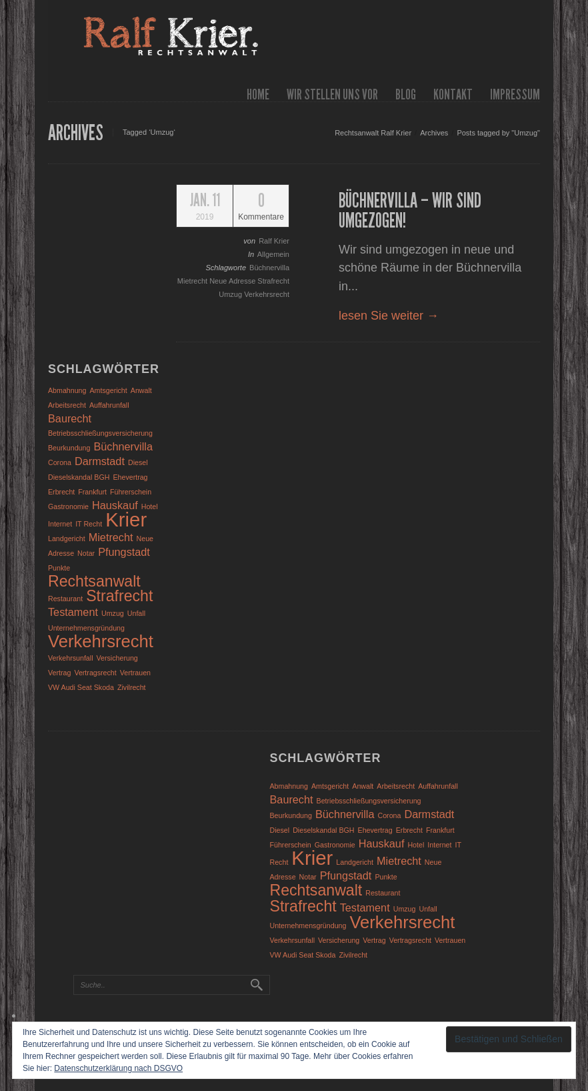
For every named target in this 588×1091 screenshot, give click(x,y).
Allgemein (273, 254)
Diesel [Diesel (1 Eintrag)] (138, 462)
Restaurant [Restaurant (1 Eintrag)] (65, 599)
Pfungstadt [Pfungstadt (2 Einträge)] (124, 552)
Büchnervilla (269, 268)
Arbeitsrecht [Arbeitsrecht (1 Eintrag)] (67, 405)
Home (258, 94)
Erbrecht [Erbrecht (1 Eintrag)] (61, 492)
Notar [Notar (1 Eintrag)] (86, 553)
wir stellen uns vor (332, 94)
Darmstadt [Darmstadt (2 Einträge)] (100, 461)
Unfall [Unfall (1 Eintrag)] (136, 613)
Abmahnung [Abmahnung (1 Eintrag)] (67, 390)
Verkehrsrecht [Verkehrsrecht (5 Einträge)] (100, 641)
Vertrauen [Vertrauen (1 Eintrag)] (135, 673)
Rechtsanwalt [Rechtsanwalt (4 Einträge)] (94, 581)
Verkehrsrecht (266, 294)
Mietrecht (193, 281)
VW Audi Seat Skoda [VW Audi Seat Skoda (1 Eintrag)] (81, 687)
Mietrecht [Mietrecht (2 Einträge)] (111, 537)
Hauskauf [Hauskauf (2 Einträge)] (115, 505)
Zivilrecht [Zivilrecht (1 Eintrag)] (131, 687)
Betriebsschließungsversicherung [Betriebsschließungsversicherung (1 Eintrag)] (100, 433)
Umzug (231, 294)
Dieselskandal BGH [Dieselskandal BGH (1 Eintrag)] (78, 477)
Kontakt (453, 94)
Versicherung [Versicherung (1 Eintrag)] (117, 658)
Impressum (515, 94)
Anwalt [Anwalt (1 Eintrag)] (141, 390)
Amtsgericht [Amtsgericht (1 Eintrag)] (108, 390)
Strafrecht (273, 281)
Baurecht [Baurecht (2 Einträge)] (69, 418)
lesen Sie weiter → (389, 315)
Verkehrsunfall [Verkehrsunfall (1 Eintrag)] (70, 658)
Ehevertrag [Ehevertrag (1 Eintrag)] (130, 477)
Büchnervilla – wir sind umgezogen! (410, 211)
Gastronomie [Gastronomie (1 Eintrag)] (68, 506)
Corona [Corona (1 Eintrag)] (59, 462)
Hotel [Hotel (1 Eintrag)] (149, 506)
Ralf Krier (274, 241)
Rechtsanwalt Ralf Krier (373, 133)
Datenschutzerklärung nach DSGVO (118, 1068)
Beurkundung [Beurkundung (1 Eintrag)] (69, 448)
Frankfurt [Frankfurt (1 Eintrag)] (92, 492)
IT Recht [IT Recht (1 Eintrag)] (88, 524)
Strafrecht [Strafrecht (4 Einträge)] (119, 596)
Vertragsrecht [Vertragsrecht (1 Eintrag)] (95, 673)
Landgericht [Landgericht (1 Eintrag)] (66, 538)
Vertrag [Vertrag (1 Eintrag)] (59, 673)
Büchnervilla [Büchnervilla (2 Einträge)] (123, 446)
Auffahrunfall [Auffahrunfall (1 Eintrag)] (109, 405)
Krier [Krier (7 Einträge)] (126, 519)
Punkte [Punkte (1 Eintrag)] (59, 568)
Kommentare (261, 207)
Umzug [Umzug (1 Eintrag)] (112, 613)
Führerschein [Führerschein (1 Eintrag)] (130, 492)
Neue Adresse (233, 281)
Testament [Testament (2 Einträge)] (73, 612)
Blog (405, 94)
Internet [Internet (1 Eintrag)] (60, 524)
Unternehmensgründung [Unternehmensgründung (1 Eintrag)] (86, 628)
